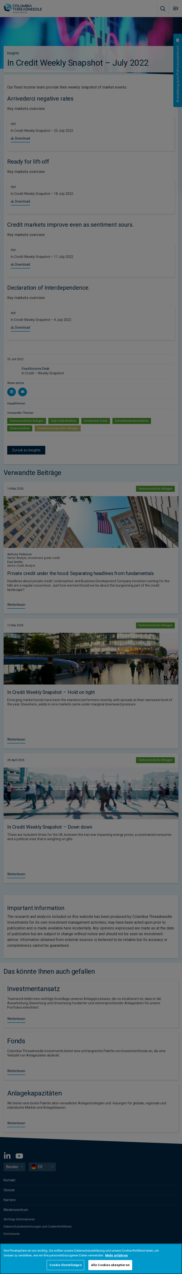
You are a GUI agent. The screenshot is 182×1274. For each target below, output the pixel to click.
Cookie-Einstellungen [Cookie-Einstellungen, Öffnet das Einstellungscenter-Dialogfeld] (65, 1265)
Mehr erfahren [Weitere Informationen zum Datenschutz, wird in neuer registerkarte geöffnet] (116, 1255)
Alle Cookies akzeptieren (110, 1265)
